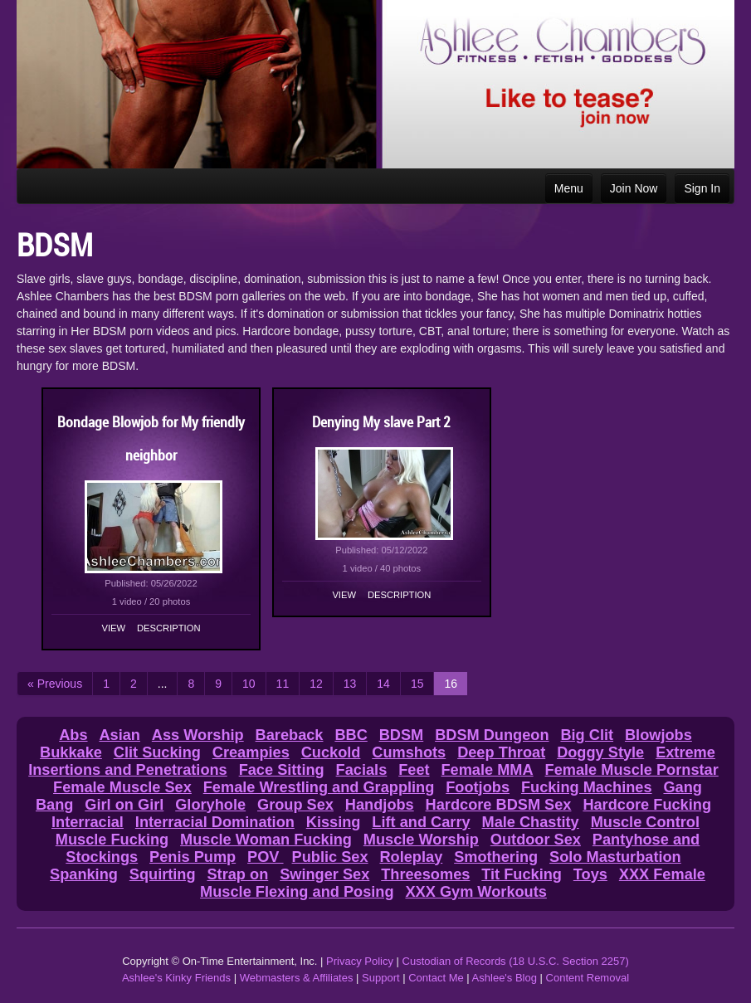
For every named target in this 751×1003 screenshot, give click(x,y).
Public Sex (330, 857)
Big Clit (586, 735)
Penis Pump (192, 857)
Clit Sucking (157, 752)
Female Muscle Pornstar (632, 770)
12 (316, 683)
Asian (119, 735)
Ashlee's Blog (504, 977)
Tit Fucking (521, 874)
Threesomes (425, 874)
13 (350, 683)
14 (383, 683)
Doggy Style (600, 752)
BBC (350, 735)
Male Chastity (529, 822)
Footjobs (478, 787)
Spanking (84, 874)
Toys (590, 874)
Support (381, 977)
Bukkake (71, 752)
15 (417, 683)
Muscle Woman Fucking (266, 839)
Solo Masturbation (615, 857)
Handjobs (379, 804)
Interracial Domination (215, 822)
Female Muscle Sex (122, 787)
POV (265, 857)
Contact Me (435, 977)
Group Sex (295, 804)
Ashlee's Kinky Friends (176, 977)
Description (168, 628)
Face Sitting (281, 770)
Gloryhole (210, 804)
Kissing (333, 822)
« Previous (54, 683)
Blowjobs (658, 735)
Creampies (251, 752)
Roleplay (410, 857)
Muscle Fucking (112, 839)
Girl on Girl (124, 804)
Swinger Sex (324, 874)
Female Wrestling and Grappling (319, 787)
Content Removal (587, 977)
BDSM (401, 735)
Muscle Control (645, 822)
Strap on (237, 874)
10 (249, 683)
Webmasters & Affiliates (297, 977)
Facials (362, 770)
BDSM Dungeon (492, 735)
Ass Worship (198, 735)
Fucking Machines (586, 787)
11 (283, 683)
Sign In (702, 188)
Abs (73, 735)
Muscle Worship (421, 839)
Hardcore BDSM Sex (499, 804)
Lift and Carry (421, 822)
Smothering (496, 857)
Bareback (290, 735)
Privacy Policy (359, 961)
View (114, 628)
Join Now (634, 188)
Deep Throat (501, 752)
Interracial (87, 822)
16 (450, 683)
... (163, 683)
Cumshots (409, 752)
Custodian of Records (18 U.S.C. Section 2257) (515, 961)
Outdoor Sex (535, 839)
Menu (568, 188)
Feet (413, 770)
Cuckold (331, 752)
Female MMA (487, 770)
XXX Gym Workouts (475, 892)
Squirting (162, 874)
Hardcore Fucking (647, 804)
